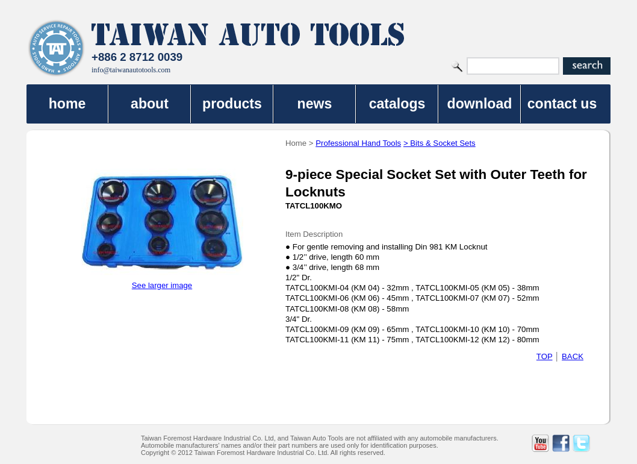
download (479, 103)
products (232, 103)
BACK (572, 356)
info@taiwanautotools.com (131, 70)
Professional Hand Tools (358, 143)
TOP (544, 356)
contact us (562, 103)
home (67, 103)
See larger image (162, 285)
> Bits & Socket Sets (439, 143)
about (150, 103)
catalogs (397, 103)
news (314, 103)
